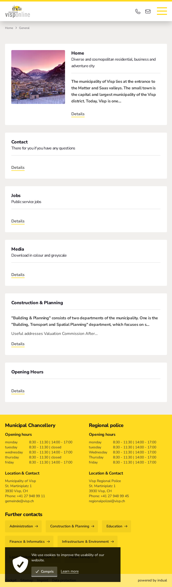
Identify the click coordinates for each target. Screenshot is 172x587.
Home (9, 28)
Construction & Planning (37, 303)
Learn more (70, 571)
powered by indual (152, 580)
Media (17, 249)
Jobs (16, 195)
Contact (19, 142)
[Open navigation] (162, 11)
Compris (44, 571)
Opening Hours (27, 372)
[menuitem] (152, 580)
